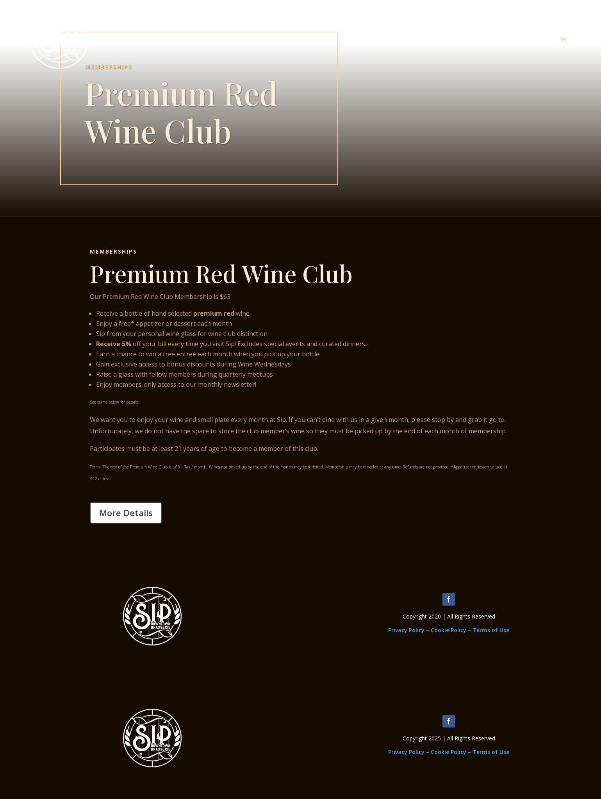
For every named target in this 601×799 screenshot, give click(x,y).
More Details (126, 512)
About (346, 39)
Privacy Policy (406, 630)
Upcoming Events (531, 39)
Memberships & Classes (404, 39)
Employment (472, 39)
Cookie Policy (448, 630)
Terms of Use (491, 630)
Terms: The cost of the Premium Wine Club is (130, 467)
